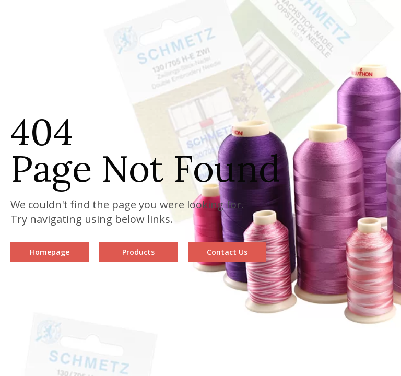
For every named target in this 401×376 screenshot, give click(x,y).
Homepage (49, 252)
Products (138, 252)
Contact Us (227, 252)
